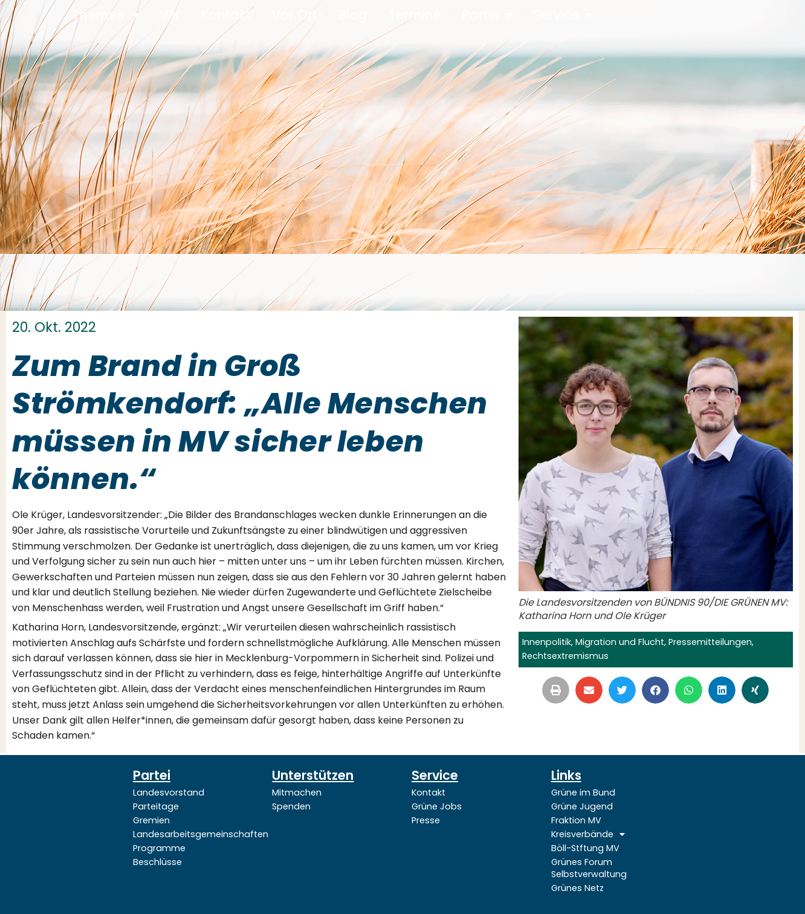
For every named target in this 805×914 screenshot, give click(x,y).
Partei (487, 15)
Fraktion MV (576, 820)
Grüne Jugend (582, 806)
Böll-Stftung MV (585, 848)
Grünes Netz (577, 888)
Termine (415, 15)
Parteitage (156, 806)
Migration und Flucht (619, 642)
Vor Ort (294, 15)
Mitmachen (297, 792)
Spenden (291, 806)
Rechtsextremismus (565, 656)
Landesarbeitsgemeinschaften (193, 834)
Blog (352, 15)
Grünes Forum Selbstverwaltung (589, 868)
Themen (105, 15)
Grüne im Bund (583, 792)
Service (563, 15)
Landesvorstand (168, 792)
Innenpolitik (546, 642)
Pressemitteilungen (710, 642)
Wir (169, 15)
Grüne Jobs (437, 806)
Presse (426, 820)
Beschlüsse (157, 862)
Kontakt (226, 15)
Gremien (151, 820)
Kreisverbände (588, 834)
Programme (159, 848)
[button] (555, 690)
